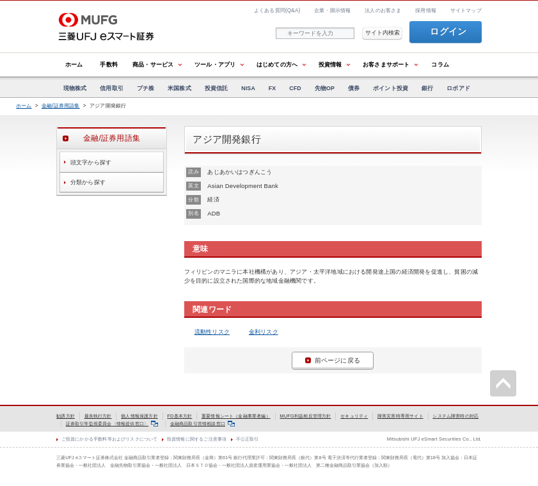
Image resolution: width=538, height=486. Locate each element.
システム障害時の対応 (455, 416)
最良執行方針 (98, 416)
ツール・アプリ (214, 64)
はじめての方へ (277, 64)
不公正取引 (247, 439)
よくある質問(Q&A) (277, 10)
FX (272, 88)
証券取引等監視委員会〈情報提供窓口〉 (112, 424)
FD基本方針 (179, 416)
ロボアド (458, 88)
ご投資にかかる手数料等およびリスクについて (109, 439)
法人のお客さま (383, 10)
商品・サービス (152, 64)
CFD (295, 88)
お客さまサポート (386, 64)
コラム (440, 64)
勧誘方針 (65, 416)
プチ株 (146, 88)
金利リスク (263, 331)
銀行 (427, 88)
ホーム (74, 64)
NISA (248, 88)
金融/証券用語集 (61, 106)
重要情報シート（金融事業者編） (236, 416)
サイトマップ (466, 10)
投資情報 (330, 64)
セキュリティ (354, 416)
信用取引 (111, 88)
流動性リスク (212, 331)
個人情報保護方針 (139, 416)
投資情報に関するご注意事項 (196, 439)
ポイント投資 (390, 88)
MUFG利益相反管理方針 (305, 416)
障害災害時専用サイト (400, 416)
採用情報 (425, 10)
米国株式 (179, 88)
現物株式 (75, 88)
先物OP (325, 88)
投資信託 (216, 88)
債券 (354, 88)
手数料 (109, 64)
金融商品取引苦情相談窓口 (202, 424)
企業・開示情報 (332, 10)
